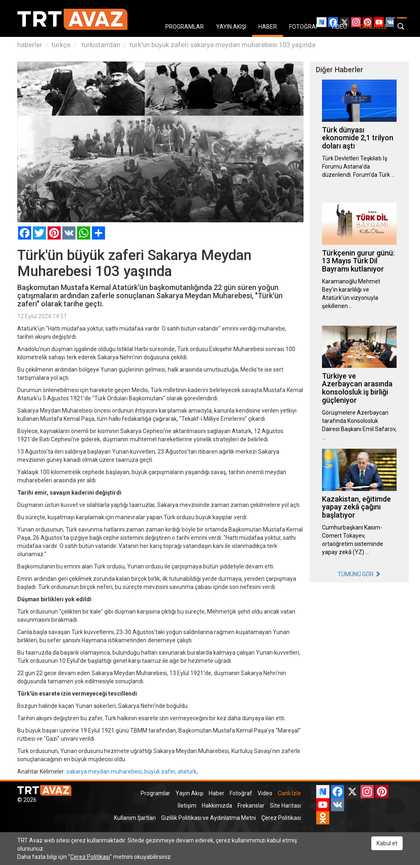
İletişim (187, 805)
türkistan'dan (100, 45)
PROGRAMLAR (184, 26)
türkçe (61, 45)
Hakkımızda (217, 805)
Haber (216, 793)
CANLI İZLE (373, 26)
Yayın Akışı (189, 793)
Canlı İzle (289, 793)
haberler (29, 45)
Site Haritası (285, 805)
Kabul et (387, 843)
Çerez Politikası (281, 818)
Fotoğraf (241, 793)
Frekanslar (251, 805)
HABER (267, 26)
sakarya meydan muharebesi (104, 771)
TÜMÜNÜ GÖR (359, 574)
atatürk (187, 771)
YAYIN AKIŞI (231, 26)
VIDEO (339, 26)
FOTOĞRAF (304, 26)
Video (265, 793)
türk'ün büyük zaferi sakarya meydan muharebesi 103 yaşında (222, 45)
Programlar (155, 793)
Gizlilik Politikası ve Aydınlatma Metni (208, 818)
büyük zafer (159, 771)
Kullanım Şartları (135, 818)
